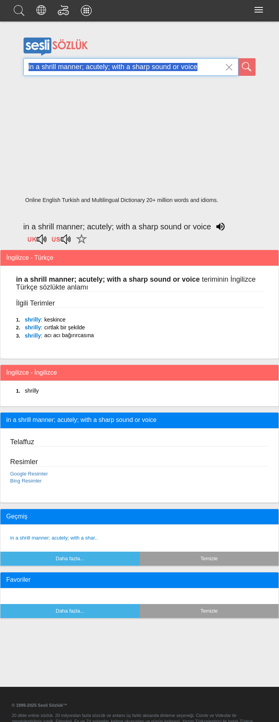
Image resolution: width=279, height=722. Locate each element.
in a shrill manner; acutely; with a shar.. (54, 538)
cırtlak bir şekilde (64, 327)
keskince (55, 319)
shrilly (33, 319)
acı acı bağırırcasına (69, 335)
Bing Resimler (26, 481)
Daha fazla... (70, 558)
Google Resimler (29, 474)
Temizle (209, 558)
